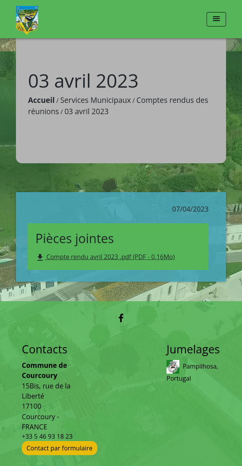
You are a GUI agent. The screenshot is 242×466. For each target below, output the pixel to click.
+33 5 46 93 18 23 (47, 436)
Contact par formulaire (59, 448)
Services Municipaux (95, 100)
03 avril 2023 (87, 111)
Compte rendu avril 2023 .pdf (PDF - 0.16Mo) (105, 257)
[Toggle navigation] (216, 19)
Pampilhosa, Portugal (192, 371)
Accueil (41, 100)
